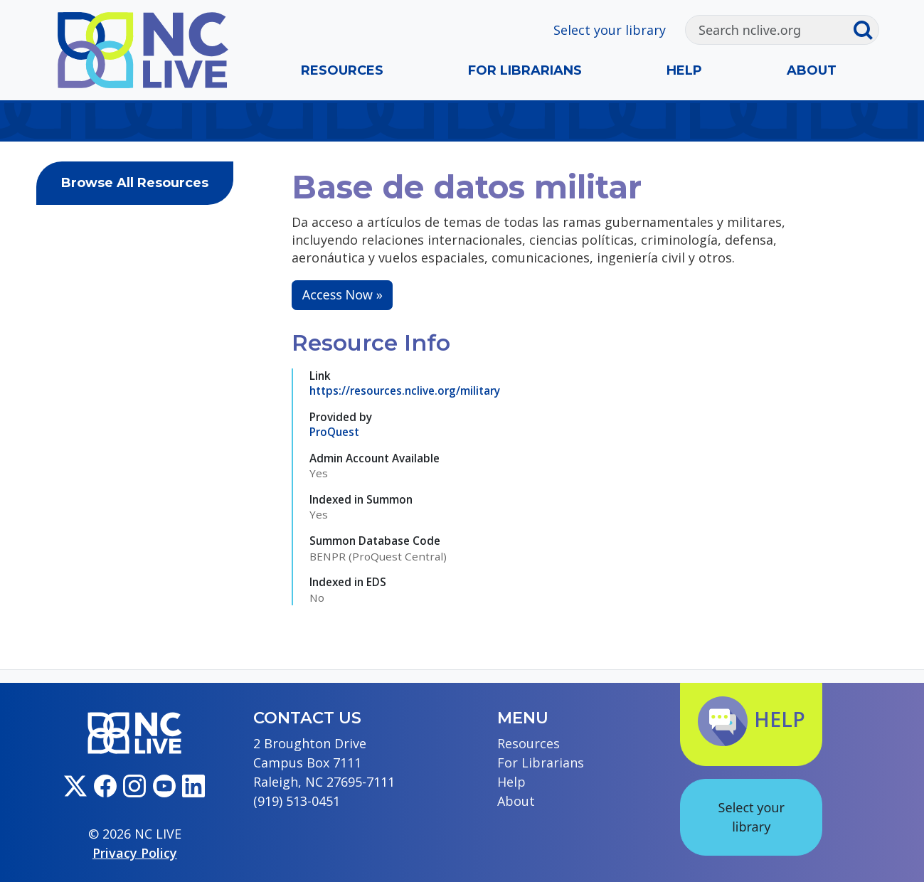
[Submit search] (865, 30)
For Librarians (525, 70)
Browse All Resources (134, 183)
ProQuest (334, 432)
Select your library (609, 29)
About (812, 70)
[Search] (769, 30)
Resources (342, 70)
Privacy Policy (134, 852)
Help (684, 70)
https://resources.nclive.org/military (404, 390)
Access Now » (342, 294)
